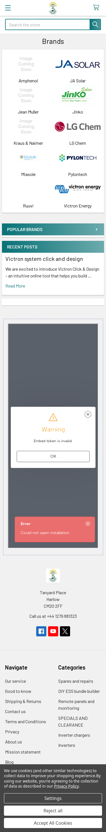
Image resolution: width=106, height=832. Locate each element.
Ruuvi (28, 205)
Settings (53, 798)
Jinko (77, 111)
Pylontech (77, 174)
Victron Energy (78, 205)
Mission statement (23, 751)
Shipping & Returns (23, 701)
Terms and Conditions (25, 721)
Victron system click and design (44, 258)
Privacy (12, 731)
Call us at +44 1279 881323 (53, 616)
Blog (9, 762)
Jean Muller (28, 111)
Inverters (66, 745)
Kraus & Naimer (28, 143)
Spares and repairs (75, 681)
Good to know (18, 691)
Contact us (15, 711)
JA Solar (78, 80)
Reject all (53, 811)
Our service (15, 681)
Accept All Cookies (53, 823)
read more (15, 285)
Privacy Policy (66, 786)
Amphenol (28, 80)
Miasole (28, 174)
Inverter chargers (74, 735)
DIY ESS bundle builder (79, 691)
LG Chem (77, 143)
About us (13, 741)
